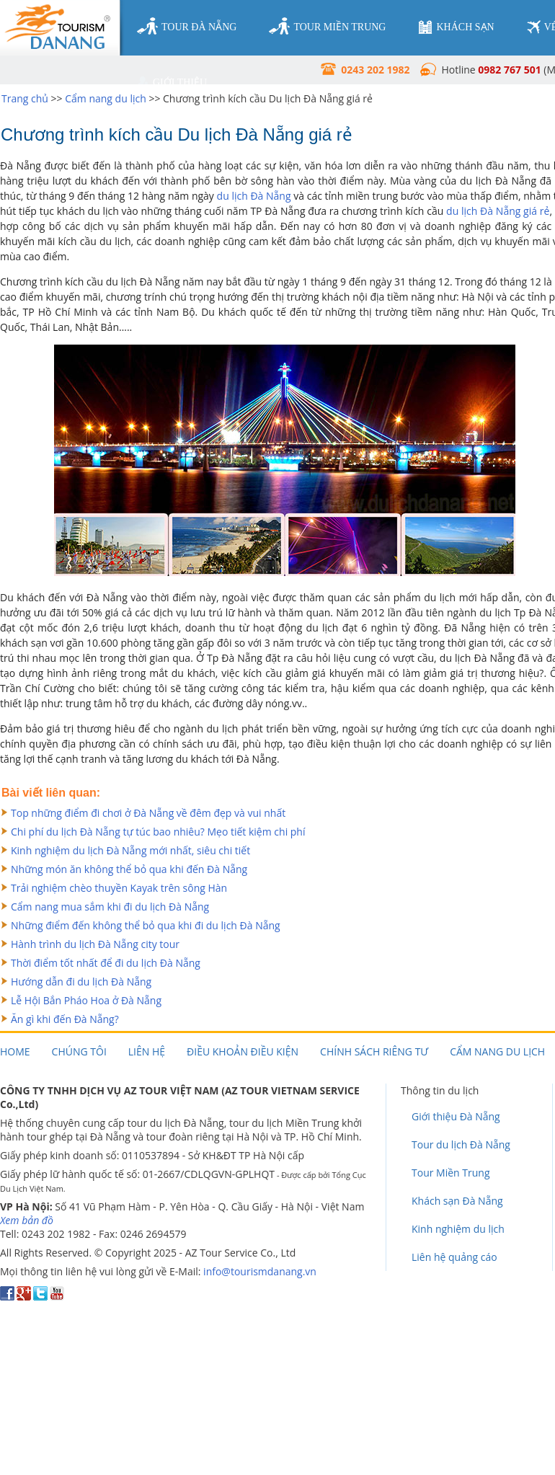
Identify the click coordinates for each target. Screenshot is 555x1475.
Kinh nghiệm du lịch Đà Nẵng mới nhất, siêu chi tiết (130, 850)
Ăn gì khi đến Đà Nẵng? (65, 1019)
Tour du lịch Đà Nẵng (461, 1144)
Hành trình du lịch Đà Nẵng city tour (95, 944)
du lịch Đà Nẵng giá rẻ (497, 211)
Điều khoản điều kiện (242, 1051)
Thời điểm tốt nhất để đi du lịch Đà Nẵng (105, 963)
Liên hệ (146, 1051)
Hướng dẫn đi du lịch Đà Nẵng (81, 981)
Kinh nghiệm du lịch (458, 1229)
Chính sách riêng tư (374, 1051)
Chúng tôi (79, 1051)
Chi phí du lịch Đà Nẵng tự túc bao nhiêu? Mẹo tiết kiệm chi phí (158, 831)
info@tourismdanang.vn (259, 1271)
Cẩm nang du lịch (105, 98)
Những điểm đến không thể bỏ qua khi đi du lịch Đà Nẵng (145, 925)
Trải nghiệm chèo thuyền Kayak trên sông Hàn (119, 888)
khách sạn (456, 27)
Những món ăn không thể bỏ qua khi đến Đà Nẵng (129, 869)
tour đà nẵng (186, 27)
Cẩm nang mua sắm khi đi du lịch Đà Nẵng (110, 906)
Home (15, 1051)
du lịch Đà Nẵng (254, 196)
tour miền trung (327, 27)
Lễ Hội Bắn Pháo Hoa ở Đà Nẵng (86, 1000)
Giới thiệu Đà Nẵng (456, 1116)
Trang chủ (24, 98)
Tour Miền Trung (451, 1172)
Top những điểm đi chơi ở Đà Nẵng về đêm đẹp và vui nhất (148, 813)
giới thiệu (172, 82)
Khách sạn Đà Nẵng (457, 1201)
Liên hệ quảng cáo (454, 1257)
